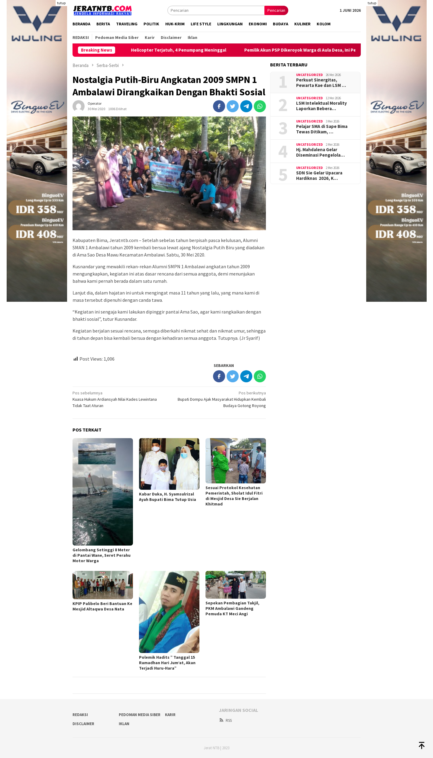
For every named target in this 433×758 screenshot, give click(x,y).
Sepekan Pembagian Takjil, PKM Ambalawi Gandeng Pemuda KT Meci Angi (232, 608)
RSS (225, 720)
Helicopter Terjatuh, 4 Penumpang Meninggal (188, 50)
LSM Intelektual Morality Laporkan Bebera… (321, 105)
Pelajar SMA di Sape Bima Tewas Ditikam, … (321, 129)
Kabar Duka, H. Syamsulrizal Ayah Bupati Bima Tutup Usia (167, 496)
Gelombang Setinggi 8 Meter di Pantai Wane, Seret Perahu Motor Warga (102, 555)
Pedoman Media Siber (139, 714)
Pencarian (276, 10)
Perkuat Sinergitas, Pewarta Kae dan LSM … (321, 82)
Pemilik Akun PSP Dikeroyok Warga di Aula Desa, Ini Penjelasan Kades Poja (330, 50)
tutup (61, 3)
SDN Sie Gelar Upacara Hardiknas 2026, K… (319, 175)
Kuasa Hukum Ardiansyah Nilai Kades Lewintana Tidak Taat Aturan (119, 399)
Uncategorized (309, 75)
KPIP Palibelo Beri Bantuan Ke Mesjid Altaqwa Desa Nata (102, 606)
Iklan (124, 723)
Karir (170, 714)
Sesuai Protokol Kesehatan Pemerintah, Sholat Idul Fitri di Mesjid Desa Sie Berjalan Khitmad (234, 496)
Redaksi (80, 714)
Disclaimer (83, 723)
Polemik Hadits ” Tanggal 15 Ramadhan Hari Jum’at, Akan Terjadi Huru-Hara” (167, 662)
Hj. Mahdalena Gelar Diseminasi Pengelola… (320, 152)
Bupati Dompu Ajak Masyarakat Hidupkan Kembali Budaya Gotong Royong (219, 399)
